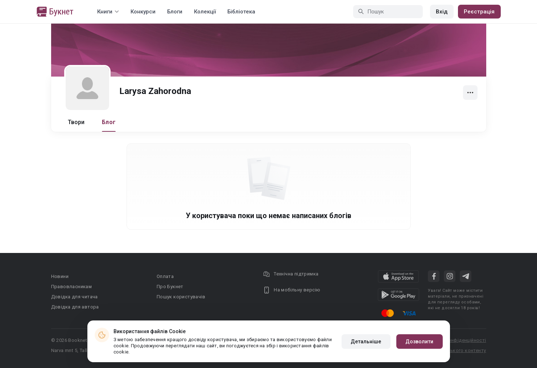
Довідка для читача (74, 296)
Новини (60, 276)
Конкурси (143, 11)
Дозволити (419, 341)
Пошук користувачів (181, 296)
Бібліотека (241, 11)
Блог (109, 122)
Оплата (165, 276)
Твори (76, 122)
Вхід (441, 11)
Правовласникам (71, 286)
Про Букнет (170, 286)
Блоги (174, 11)
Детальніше (366, 341)
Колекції (205, 11)
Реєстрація (479, 11)
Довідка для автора (75, 307)
